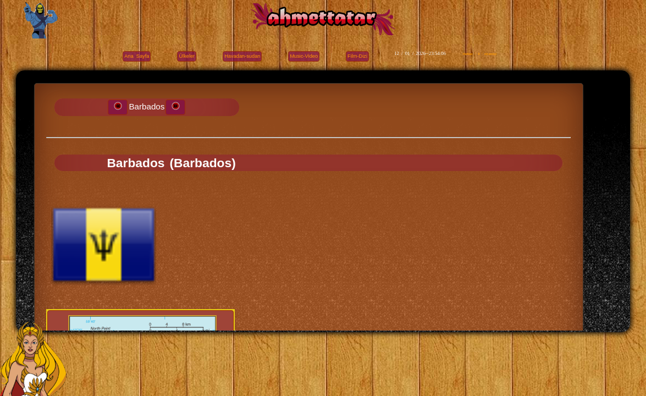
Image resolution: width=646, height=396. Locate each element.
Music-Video (304, 56)
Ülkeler (187, 56)
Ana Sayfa (136, 56)
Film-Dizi (357, 56)
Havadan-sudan (242, 56)
